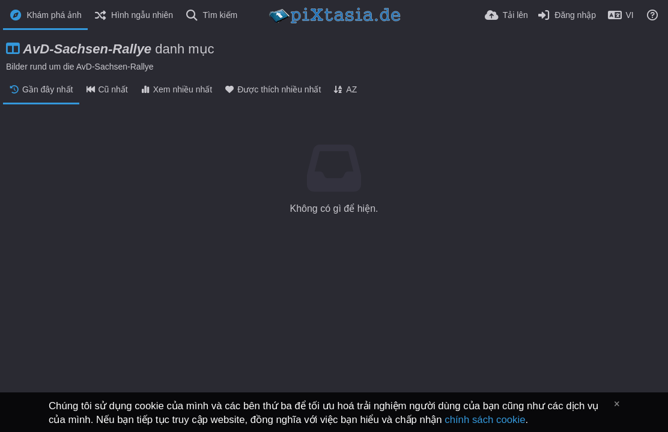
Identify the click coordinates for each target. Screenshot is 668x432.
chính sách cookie (485, 419)
